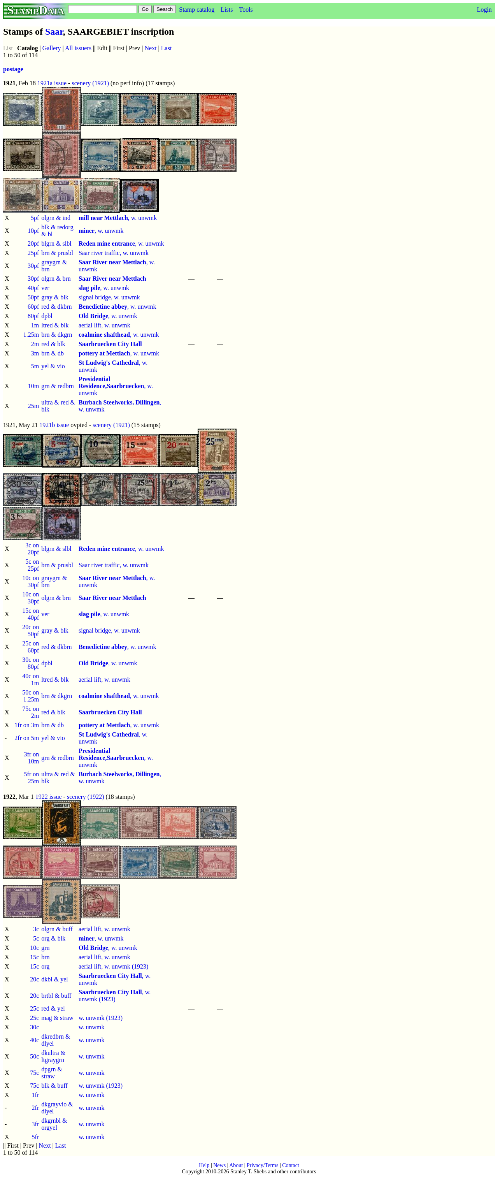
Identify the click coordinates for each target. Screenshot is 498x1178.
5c (36, 938)
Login (484, 9)
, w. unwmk (118, 218)
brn (45, 957)
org (45, 966)
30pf (33, 265)
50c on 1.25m (30, 696)
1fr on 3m (26, 725)
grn (45, 947)
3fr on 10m (31, 758)
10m (33, 386)
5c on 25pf (32, 565)
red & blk (53, 344)
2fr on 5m (26, 738)
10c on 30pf (30, 581)
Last (166, 48)
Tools (246, 9)
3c (36, 929)
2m (35, 344)
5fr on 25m (31, 777)
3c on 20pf (32, 549)
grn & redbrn (57, 386)
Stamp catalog (196, 9)
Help (204, 1165)
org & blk (53, 938)
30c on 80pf (30, 663)
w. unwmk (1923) (101, 1017)
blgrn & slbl (56, 243)
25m (33, 406)
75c (34, 1072)
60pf (33, 306)
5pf (35, 218)
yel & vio (53, 366)
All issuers (78, 48)
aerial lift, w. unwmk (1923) (113, 966)
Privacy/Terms (262, 1165)
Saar (54, 31)
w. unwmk (92, 1027)
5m (35, 366)
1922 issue (48, 796)
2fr (35, 1107)
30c (34, 1027)
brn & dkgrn (56, 334)
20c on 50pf (30, 630)
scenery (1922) (85, 796)
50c (34, 1056)
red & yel (53, 1008)
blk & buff (54, 1085)
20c (34, 979)
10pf (33, 230)
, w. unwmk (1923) (115, 995)
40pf (33, 288)
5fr (35, 1137)
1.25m (31, 334)
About (236, 1165)
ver (45, 288)
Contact (290, 1165)
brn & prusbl (57, 253)
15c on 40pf (30, 614)
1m (35, 325)
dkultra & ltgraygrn (53, 1056)
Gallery (51, 48)
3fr (35, 1124)
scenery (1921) (90, 83)
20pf (33, 243)
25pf (33, 253)
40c (34, 1040)
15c (34, 957)
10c (34, 947)
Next (151, 48)
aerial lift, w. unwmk (104, 325)
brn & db (52, 353)
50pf (33, 297)
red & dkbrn (56, 306)
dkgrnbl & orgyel (54, 1124)
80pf (33, 316)
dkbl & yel (54, 979)
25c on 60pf (30, 647)
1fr (35, 1095)
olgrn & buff (57, 929)
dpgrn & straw (51, 1073)
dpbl (46, 316)
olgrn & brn (56, 278)
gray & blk (54, 297)
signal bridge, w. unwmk (109, 297)
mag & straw (57, 1017)
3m (35, 353)
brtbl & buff (56, 995)
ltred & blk (54, 325)
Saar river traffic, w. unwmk (114, 253)
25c (34, 1008)
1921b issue (54, 425)
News (219, 1165)
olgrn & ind (55, 218)
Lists (227, 9)
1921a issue (52, 83)
